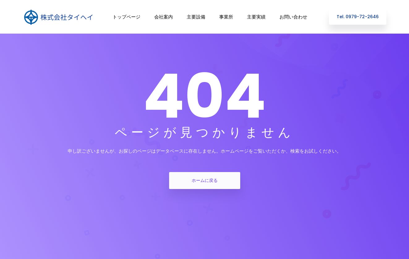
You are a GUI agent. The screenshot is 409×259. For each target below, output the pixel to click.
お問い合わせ (293, 17)
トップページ (126, 17)
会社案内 (163, 17)
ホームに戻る (205, 180)
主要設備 (196, 17)
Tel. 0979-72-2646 (358, 17)
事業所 (226, 17)
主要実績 (256, 17)
